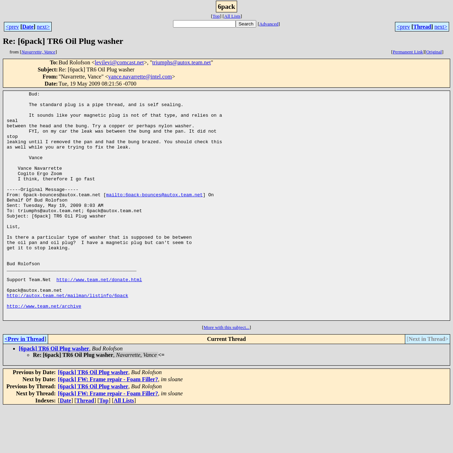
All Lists (232, 16)
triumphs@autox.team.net (181, 62)
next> (43, 27)
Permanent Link (408, 51)
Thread (422, 27)
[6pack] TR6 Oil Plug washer (54, 394)
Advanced (269, 24)
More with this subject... (226, 373)
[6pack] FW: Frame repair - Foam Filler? (108, 425)
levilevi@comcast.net (119, 62)
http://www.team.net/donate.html (99, 317)
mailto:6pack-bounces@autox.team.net (154, 216)
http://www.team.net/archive (44, 349)
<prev (12, 27)
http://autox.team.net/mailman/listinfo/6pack (67, 336)
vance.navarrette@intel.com (140, 77)
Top (216, 16)
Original (434, 51)
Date (28, 27)
